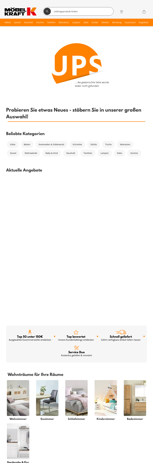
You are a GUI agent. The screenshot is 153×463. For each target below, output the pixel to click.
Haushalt (70, 153)
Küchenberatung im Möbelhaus (51, 459)
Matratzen (125, 144)
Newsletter (40, 452)
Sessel (13, 153)
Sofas (12, 144)
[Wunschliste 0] (136, 11)
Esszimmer (11, 455)
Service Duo (76, 209)
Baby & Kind (52, 153)
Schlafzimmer (13, 441)
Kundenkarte (41, 441)
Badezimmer (12, 448)
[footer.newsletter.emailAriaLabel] (43, 378)
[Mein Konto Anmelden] (128, 11)
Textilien (88, 153)
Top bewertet (76, 194)
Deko (119, 153)
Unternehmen (88, 455)
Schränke (77, 144)
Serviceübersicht (43, 438)
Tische (108, 144)
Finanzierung (41, 445)
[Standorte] (121, 11)
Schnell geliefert (120, 194)
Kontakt (85, 448)
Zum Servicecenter (129, 454)
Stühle (93, 144)
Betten (27, 144)
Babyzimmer (12, 445)
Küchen (134, 153)
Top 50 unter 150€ (30, 194)
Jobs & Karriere (88, 459)
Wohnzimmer (12, 438)
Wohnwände (31, 153)
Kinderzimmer (13, 452)
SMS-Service (41, 448)
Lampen (105, 153)
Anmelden (91, 378)
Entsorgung (87, 445)
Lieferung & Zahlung (91, 452)
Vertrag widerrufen (90, 441)
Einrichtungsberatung (46, 455)
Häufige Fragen (88, 438)
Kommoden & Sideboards (51, 144)
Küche (9, 459)
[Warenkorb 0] (144, 11)
